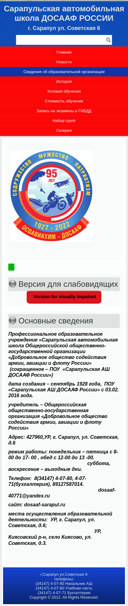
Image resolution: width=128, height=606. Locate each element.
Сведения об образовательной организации (63, 71)
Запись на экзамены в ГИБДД (63, 111)
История (64, 81)
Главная (63, 52)
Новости (64, 62)
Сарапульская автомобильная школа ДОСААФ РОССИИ (64, 13)
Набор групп (64, 120)
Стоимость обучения (64, 101)
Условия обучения (64, 91)
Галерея (64, 130)
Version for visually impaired (64, 296)
